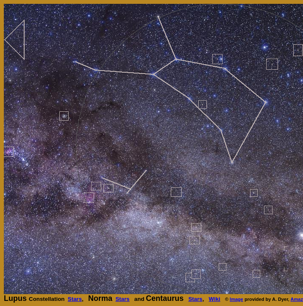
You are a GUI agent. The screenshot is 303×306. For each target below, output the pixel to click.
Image (236, 299)
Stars (75, 299)
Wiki (214, 299)
